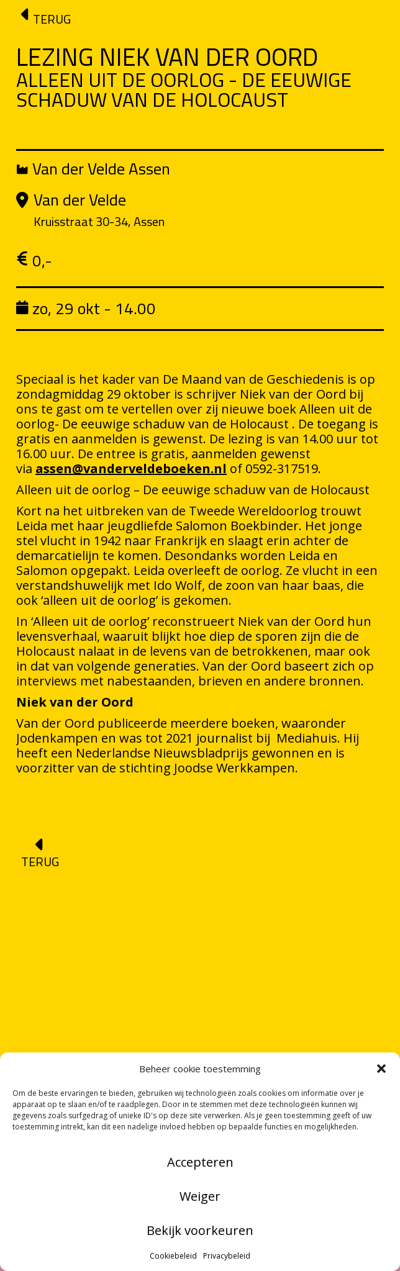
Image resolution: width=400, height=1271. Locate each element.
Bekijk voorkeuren (200, 1230)
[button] (381, 1068)
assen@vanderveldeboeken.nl (131, 468)
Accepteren (200, 1162)
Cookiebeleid (173, 1256)
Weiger (200, 1196)
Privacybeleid (226, 1256)
